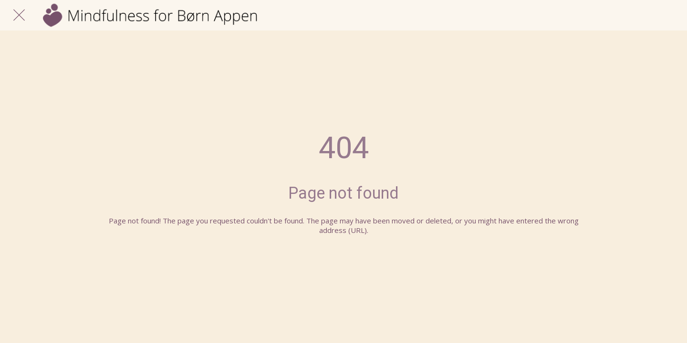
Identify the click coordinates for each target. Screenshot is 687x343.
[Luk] (19, 15)
